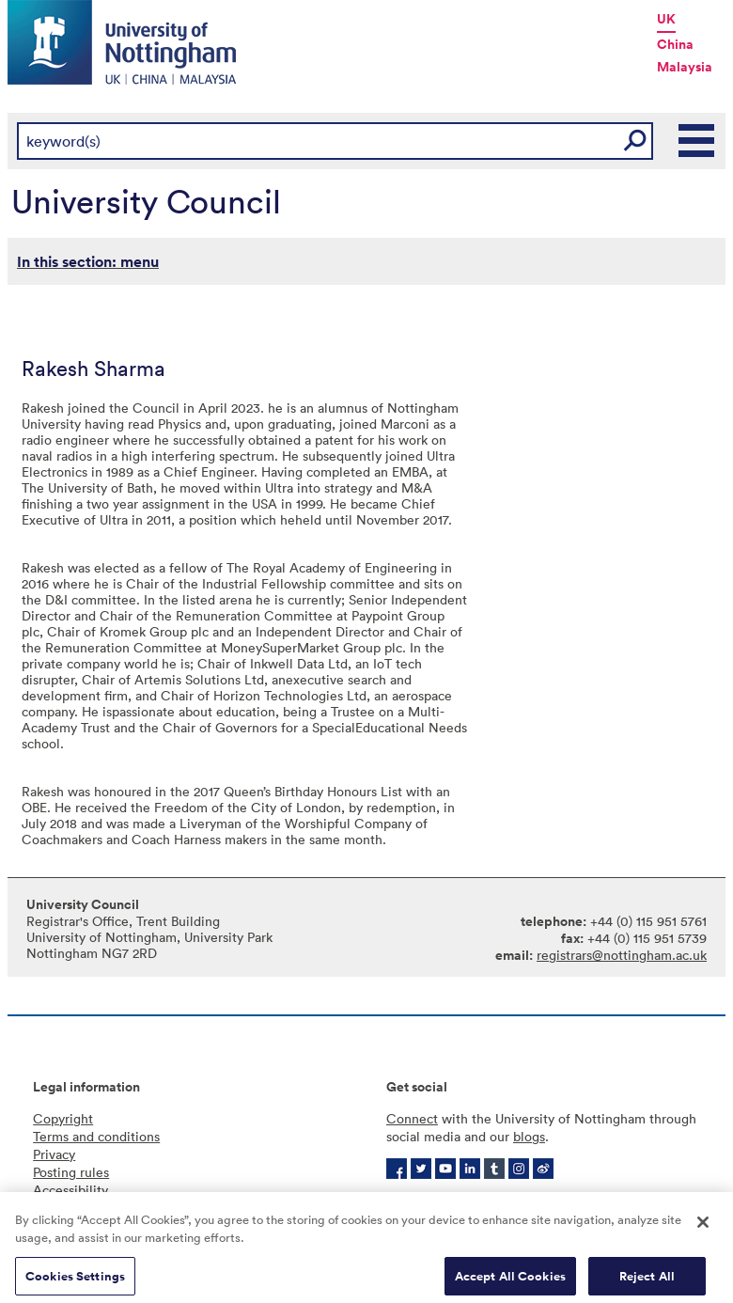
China (675, 44)
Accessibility (70, 1190)
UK (666, 18)
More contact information (557, 1200)
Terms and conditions (96, 1136)
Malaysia (684, 66)
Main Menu (697, 141)
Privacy (54, 1154)
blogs (529, 1136)
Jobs (659, 1200)
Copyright (63, 1118)
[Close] (703, 1231)
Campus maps (428, 1200)
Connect (412, 1118)
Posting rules (71, 1172)
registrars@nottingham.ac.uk (622, 955)
